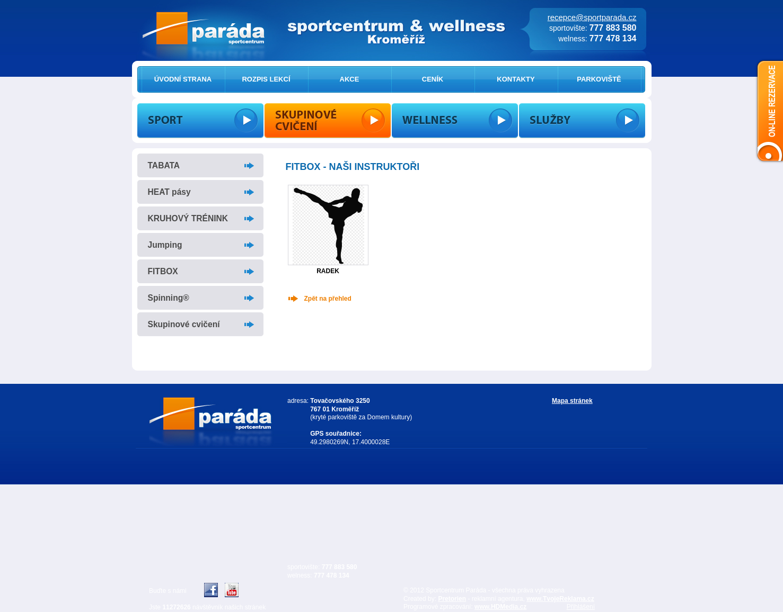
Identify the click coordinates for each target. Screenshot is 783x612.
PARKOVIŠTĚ (599, 79)
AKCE (349, 79)
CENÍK (432, 79)
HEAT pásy (169, 191)
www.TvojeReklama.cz (560, 598)
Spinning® (168, 297)
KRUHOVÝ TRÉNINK (188, 218)
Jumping (165, 244)
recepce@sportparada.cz (592, 17)
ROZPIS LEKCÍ (266, 79)
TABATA (164, 165)
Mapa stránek (572, 400)
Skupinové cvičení (184, 324)
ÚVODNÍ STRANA (183, 79)
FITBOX (163, 271)
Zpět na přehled (327, 298)
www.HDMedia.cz (500, 606)
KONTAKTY (515, 79)
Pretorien (452, 598)
